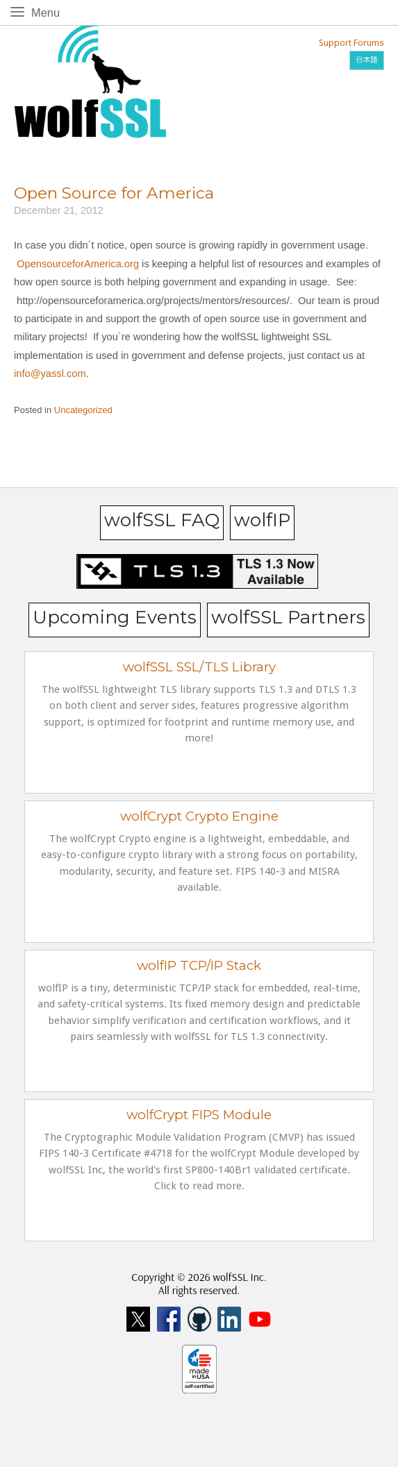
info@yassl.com (50, 373)
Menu (48, 11)
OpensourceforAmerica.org (78, 263)
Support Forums (351, 42)
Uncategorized (83, 410)
